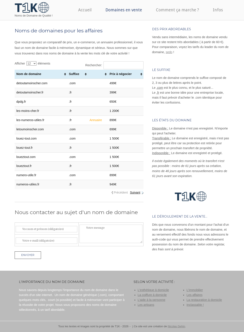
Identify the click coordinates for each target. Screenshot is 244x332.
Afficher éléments (32, 63)
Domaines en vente (123, 10)
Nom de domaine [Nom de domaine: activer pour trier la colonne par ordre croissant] (28, 74)
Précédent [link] (121, 192)
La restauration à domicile (204, 300)
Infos (218, 10)
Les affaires (194, 295)
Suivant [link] (135, 192)
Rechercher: (114, 65)
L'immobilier (194, 290)
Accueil (85, 10)
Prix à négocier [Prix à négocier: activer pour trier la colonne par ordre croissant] (121, 74)
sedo (169, 52)
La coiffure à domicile (152, 295)
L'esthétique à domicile (153, 290)
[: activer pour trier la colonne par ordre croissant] (98, 74)
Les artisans (146, 304)
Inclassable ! (195, 304)
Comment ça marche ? (177, 10)
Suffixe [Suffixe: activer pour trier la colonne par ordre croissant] (74, 74)
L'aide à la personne (151, 300)
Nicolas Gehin (176, 326)
